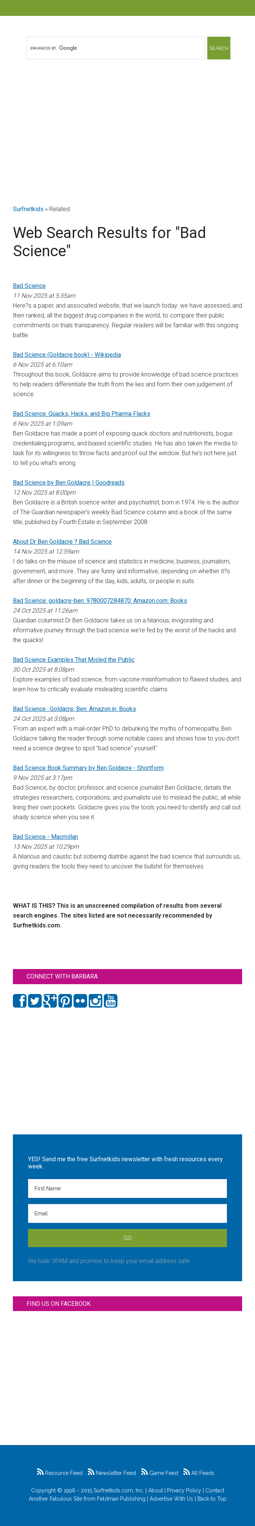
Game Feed (159, 1473)
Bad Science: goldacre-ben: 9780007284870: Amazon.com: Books (100, 600)
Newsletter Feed (112, 1473)
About (155, 1490)
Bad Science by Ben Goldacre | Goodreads (69, 482)
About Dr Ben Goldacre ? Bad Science (62, 541)
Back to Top (212, 1499)
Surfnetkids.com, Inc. (119, 1490)
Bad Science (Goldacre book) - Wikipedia (67, 354)
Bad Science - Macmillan (45, 836)
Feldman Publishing (121, 1499)
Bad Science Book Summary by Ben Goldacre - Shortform (88, 768)
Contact (214, 1490)
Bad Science (29, 285)
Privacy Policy (184, 1490)
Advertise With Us (171, 1499)
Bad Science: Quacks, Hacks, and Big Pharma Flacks (81, 413)
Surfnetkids (28, 209)
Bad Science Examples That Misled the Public (74, 659)
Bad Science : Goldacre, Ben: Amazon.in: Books (74, 708)
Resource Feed (60, 1473)
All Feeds (198, 1473)
